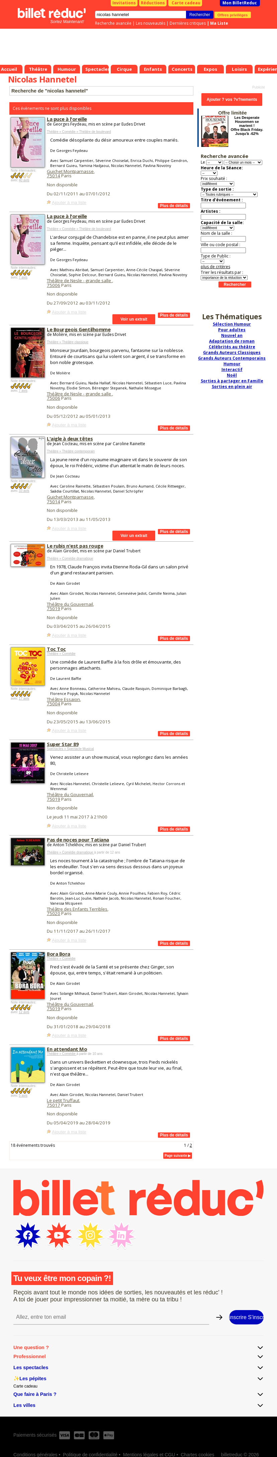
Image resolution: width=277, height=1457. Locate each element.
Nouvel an (232, 335)
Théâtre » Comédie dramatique (70, 558)
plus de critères (215, 266)
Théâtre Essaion (63, 699)
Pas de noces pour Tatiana (78, 839)
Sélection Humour (232, 324)
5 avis (23, 1095)
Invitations (124, 3)
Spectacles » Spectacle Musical (70, 749)
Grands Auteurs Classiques (232, 352)
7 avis (23, 277)
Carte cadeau (186, 3)
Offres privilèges (232, 15)
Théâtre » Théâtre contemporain (71, 451)
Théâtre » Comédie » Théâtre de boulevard (79, 132)
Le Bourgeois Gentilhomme (78, 329)
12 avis (24, 1012)
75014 (53, 176)
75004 (53, 704)
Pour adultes (232, 330)
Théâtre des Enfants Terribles (77, 909)
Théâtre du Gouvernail (70, 604)
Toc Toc (56, 649)
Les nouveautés (150, 23)
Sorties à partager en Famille (232, 381)
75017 (53, 1105)
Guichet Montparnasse (70, 171)
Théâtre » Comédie (61, 654)
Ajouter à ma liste (69, 202)
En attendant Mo (67, 1049)
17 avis (24, 698)
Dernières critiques (188, 23)
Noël (232, 375)
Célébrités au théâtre (232, 347)
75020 (53, 913)
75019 (53, 608)
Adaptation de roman (232, 341)
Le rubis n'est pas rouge (75, 545)
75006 (53, 285)
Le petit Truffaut (63, 1100)
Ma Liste (219, 23)
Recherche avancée (113, 23)
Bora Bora (58, 953)
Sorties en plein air (232, 386)
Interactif (232, 369)
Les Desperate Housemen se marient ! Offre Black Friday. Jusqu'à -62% (247, 126)
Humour (232, 364)
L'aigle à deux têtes (70, 438)
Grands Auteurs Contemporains (232, 358)
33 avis (24, 491)
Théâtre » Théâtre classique (67, 342)
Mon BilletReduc (239, 3)
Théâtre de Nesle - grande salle (79, 281)
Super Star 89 (62, 744)
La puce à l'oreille (67, 119)
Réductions (153, 3)
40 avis (24, 180)
